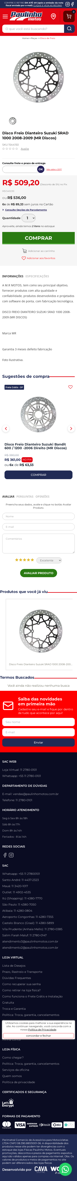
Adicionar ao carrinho (41, 250)
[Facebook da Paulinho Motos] (72, 4)
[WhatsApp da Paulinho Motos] (65, 1169)
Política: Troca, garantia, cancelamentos (30, 1015)
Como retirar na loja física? (21, 990)
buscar (69, 29)
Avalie (25, 148)
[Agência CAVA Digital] (41, 1169)
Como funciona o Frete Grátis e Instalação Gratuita (32, 999)
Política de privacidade (18, 1082)
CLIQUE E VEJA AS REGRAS (47, 5)
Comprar (38, 238)
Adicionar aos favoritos (40, 258)
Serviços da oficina (15, 1070)
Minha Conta (11, 1039)
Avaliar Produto (38, 573)
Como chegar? (13, 1057)
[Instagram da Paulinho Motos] (67, 4)
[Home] (29, 16)
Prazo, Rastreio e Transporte (22, 972)
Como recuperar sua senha (21, 984)
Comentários (38, 543)
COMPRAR (38, 475)
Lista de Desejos (13, 965)
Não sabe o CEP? (54, 169)
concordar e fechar (38, 1035)
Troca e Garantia (14, 1009)
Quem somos (12, 1076)
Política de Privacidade (42, 1029)
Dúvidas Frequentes (16, 978)
